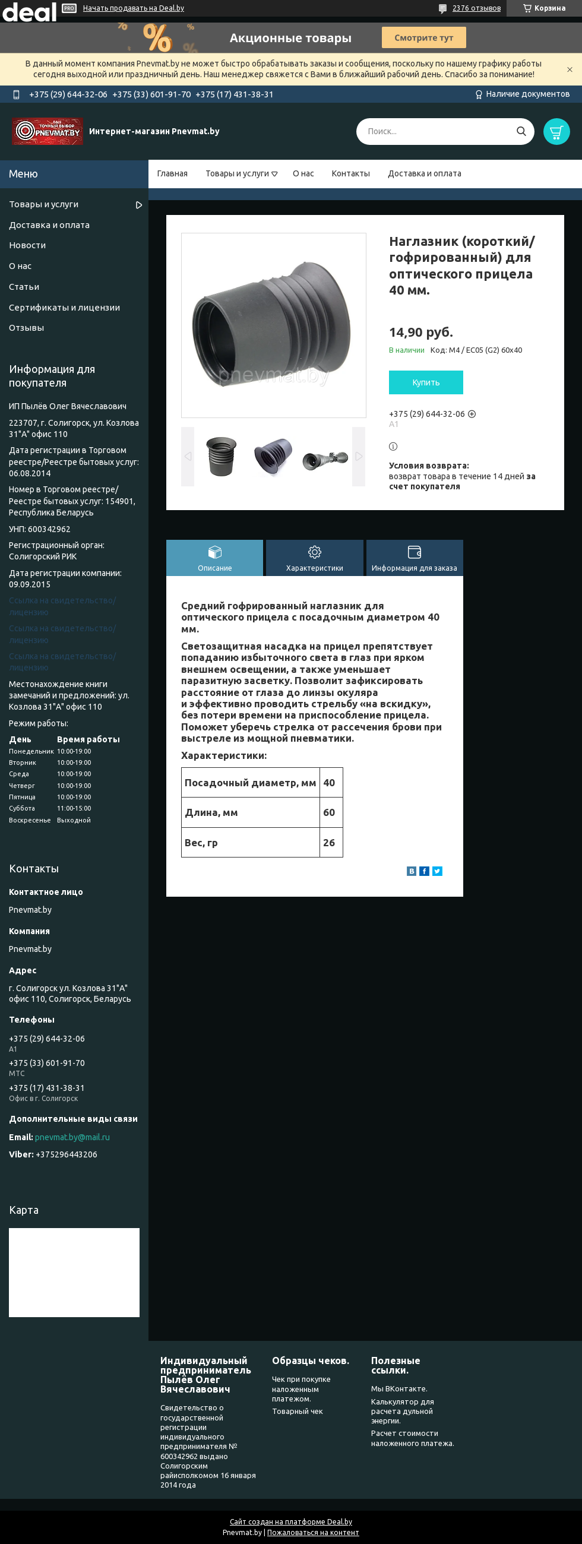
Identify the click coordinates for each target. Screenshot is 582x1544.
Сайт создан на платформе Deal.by (291, 1522)
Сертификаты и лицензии (64, 307)
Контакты (351, 173)
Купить (426, 382)
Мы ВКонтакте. (399, 1388)
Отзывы (26, 327)
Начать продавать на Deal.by (133, 8)
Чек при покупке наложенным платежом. (301, 1389)
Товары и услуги (237, 173)
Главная (172, 173)
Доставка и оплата (424, 173)
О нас (303, 173)
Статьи (24, 286)
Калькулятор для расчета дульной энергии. (402, 1411)
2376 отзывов (477, 8)
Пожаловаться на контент (313, 1532)
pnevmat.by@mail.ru (72, 1137)
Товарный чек (297, 1411)
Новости (27, 245)
